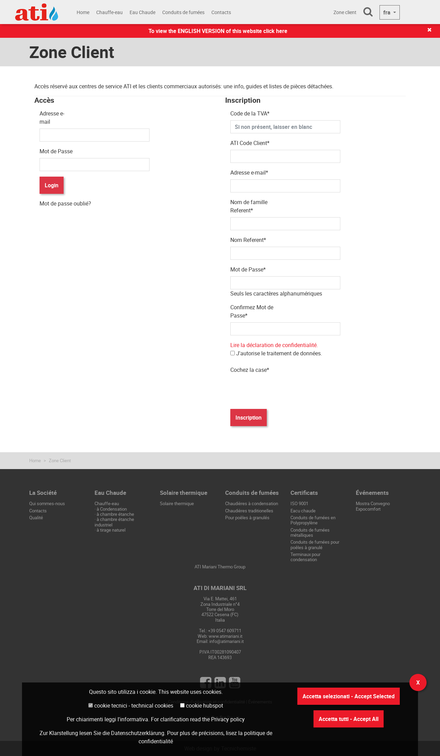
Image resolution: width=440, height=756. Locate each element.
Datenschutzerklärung (137, 733)
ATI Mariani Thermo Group (220, 567)
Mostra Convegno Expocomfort (373, 506)
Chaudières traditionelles (249, 511)
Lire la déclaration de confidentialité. (274, 345)
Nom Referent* (248, 240)
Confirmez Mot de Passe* (251, 311)
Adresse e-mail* (249, 172)
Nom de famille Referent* (248, 206)
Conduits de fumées (183, 12)
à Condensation (112, 509)
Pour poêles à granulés (247, 517)
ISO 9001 (299, 503)
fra (387, 12)
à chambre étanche (115, 514)
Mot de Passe (56, 151)
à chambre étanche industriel (114, 521)
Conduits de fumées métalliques (310, 532)
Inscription (248, 417)
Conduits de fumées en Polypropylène (313, 520)
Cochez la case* (249, 370)
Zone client (344, 12)
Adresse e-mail (52, 117)
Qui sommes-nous (47, 503)
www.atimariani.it (225, 636)
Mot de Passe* (248, 269)
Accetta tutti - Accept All (348, 719)
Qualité (36, 517)
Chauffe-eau (109, 12)
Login (51, 185)
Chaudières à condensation (251, 503)
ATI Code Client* (250, 143)
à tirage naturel (111, 530)
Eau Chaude (142, 12)
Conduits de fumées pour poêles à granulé (314, 544)
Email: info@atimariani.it (220, 641)
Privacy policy (228, 719)
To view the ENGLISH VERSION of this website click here (217, 31)
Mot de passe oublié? (65, 203)
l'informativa (133, 719)
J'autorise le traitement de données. (276, 349)
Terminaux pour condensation (305, 557)
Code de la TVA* (250, 113)
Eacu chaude (303, 511)
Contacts (221, 12)
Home (83, 12)
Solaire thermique (177, 503)
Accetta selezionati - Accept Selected (348, 696)
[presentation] (282, 390)
